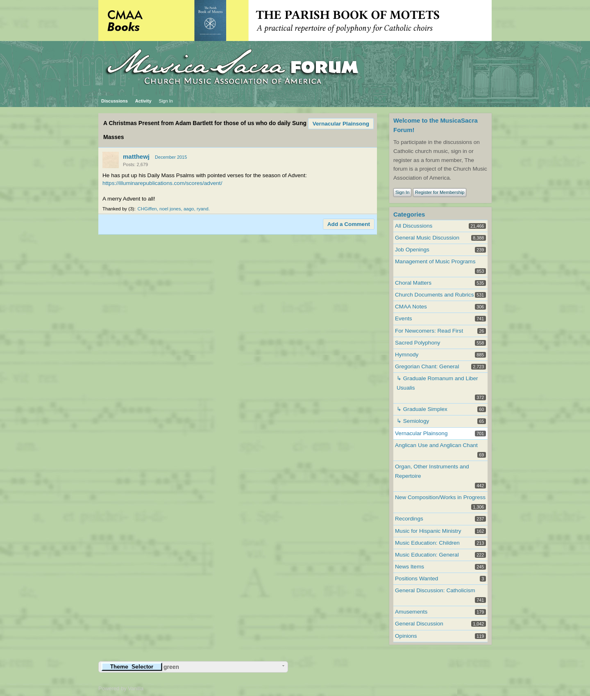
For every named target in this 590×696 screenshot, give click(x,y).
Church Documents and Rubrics (434, 295)
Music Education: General (427, 555)
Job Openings (412, 249)
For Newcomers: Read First (429, 331)
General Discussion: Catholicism (435, 590)
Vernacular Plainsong (341, 124)
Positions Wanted (416, 578)
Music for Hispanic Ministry (428, 531)
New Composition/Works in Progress (440, 497)
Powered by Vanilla (120, 688)
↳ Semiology (413, 421)
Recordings (409, 519)
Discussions (114, 100)
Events (403, 318)
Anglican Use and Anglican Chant (436, 445)
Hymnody (406, 354)
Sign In (166, 100)
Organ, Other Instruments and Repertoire (432, 471)
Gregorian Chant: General (427, 366)
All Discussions (413, 226)
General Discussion (419, 624)
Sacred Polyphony (417, 343)
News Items (409, 567)
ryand (203, 208)
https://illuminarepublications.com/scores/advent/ (162, 183)
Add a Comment (348, 224)
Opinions (406, 636)
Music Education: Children (427, 543)
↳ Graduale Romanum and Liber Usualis (437, 383)
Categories (409, 214)
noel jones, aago (176, 208)
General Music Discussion (427, 238)
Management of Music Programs (435, 261)
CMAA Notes (411, 307)
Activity (143, 100)
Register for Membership (439, 192)
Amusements (411, 612)
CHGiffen (147, 208)
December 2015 (171, 157)
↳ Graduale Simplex (422, 409)
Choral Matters (413, 283)
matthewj (136, 156)
